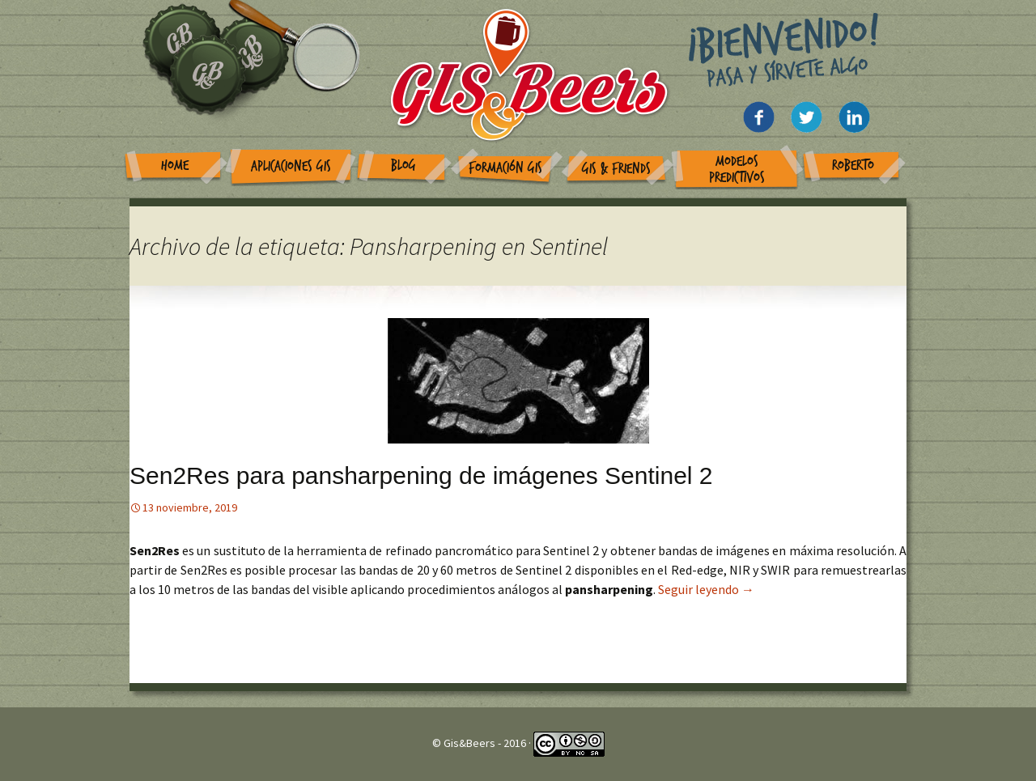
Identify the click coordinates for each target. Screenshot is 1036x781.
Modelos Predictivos (737, 169)
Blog (403, 165)
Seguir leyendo (706, 589)
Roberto (853, 165)
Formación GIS (505, 167)
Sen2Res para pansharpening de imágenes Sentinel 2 (421, 475)
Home (175, 165)
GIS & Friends (616, 168)
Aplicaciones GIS (291, 166)
